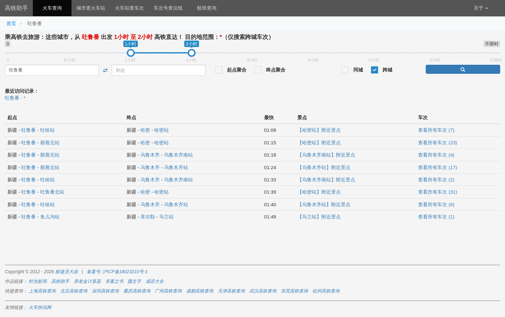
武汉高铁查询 (262, 290)
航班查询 (206, 8)
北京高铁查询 (73, 290)
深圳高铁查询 (105, 290)
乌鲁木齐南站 (178, 155)
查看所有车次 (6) (436, 204)
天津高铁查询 (231, 290)
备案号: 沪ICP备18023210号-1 (117, 271)
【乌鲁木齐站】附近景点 (323, 167)
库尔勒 (147, 216)
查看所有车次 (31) (437, 192)
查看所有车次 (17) (437, 167)
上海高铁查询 (42, 290)
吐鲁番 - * (15, 98)
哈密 (145, 130)
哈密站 (161, 130)
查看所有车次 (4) (436, 155)
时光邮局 (38, 281)
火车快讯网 (40, 307)
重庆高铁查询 (136, 290)
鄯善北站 (50, 142)
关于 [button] (481, 8)
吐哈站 (47, 130)
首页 (11, 23)
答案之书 (114, 281)
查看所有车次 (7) (436, 130)
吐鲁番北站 (52, 192)
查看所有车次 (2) (436, 179)
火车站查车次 (129, 8)
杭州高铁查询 (325, 290)
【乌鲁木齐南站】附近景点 (326, 155)
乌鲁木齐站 (176, 167)
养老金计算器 (87, 281)
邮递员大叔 (66, 271)
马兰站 (166, 216)
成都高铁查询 (199, 290)
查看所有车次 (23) (437, 142)
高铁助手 (16, 8)
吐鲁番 (28, 130)
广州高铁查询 (168, 290)
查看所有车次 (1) (436, 216)
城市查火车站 (90, 8)
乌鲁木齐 (150, 155)
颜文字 (134, 281)
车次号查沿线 (168, 8)
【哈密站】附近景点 (319, 130)
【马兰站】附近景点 (319, 216)
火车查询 (52, 8)
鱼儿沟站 (50, 216)
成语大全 (155, 281)
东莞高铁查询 (294, 290)
